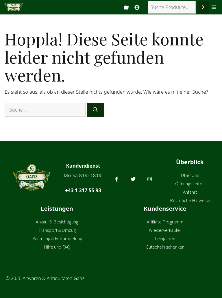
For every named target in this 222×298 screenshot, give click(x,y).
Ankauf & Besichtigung (57, 222)
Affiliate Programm (165, 222)
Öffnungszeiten (190, 183)
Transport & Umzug (57, 230)
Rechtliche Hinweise (190, 200)
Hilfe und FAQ (57, 247)
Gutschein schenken (165, 247)
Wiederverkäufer (165, 230)
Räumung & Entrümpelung (57, 238)
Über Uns (190, 175)
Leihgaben (165, 238)
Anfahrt (190, 192)
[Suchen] (203, 7)
